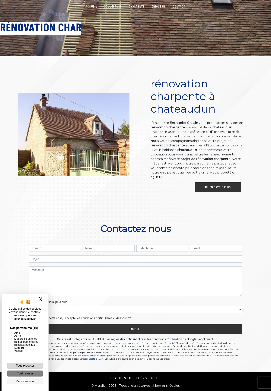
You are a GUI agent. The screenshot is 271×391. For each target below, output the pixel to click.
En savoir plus (218, 187)
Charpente (137, 7)
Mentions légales (166, 385)
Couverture (113, 7)
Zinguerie (158, 7)
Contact (179, 7)
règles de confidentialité (127, 339)
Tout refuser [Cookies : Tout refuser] (25, 373)
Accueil (91, 7)
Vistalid (100, 385)
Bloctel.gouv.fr (96, 359)
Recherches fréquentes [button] (135, 378)
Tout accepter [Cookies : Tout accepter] (25, 365)
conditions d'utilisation (167, 339)
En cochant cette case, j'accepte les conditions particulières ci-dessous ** (82, 318)
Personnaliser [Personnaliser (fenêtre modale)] (25, 381)
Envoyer (135, 329)
